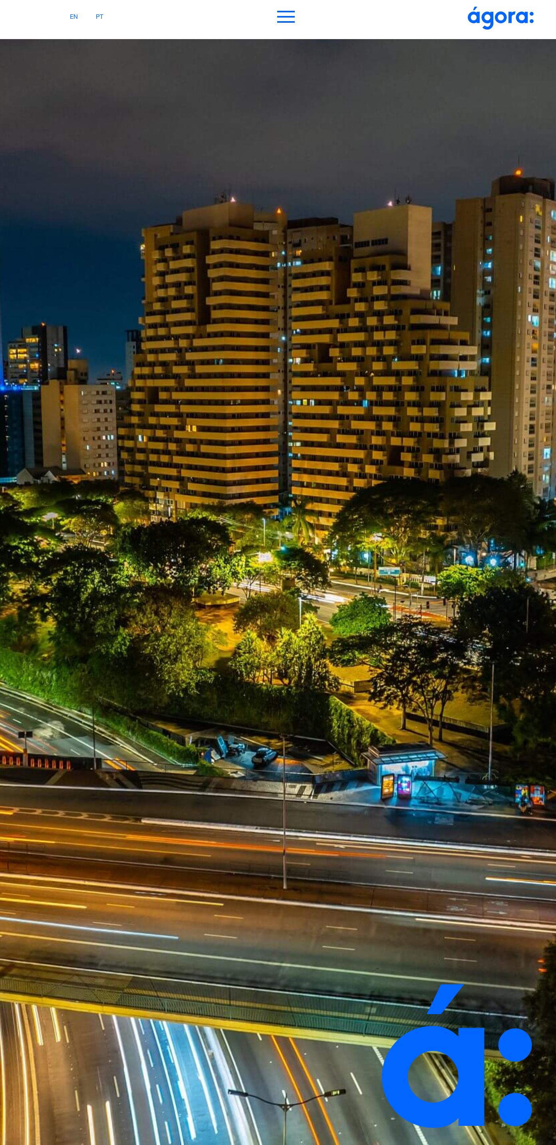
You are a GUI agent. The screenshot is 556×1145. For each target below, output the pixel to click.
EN (74, 17)
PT (99, 17)
